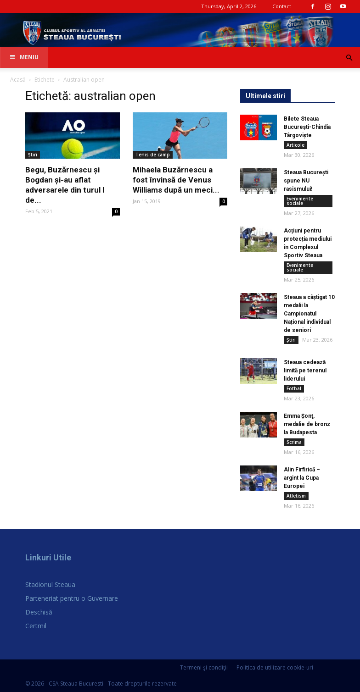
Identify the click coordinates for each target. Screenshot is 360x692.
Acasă (18, 79)
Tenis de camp (152, 154)
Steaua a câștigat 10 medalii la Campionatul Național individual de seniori (309, 313)
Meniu (24, 57)
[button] (349, 58)
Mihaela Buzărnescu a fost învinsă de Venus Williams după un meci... (176, 179)
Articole (295, 145)
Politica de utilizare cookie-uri (274, 667)
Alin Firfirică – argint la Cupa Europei (302, 477)
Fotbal (294, 388)
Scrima (294, 442)
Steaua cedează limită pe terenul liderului (305, 370)
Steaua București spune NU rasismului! (306, 180)
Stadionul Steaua (50, 584)
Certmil (35, 625)
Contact (281, 6)
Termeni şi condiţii (204, 667)
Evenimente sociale (300, 200)
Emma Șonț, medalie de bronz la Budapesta (307, 424)
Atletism (296, 496)
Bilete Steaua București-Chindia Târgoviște (307, 127)
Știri (32, 154)
